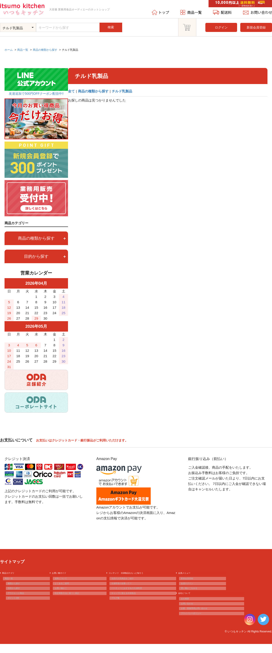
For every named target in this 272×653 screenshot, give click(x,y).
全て (71, 91)
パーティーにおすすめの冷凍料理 (135, 596)
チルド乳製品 (122, 91)
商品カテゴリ (11, 574)
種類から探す (17, 588)
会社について (187, 603)
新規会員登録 (256, 27)
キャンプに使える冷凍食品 (131, 603)
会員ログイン (190, 588)
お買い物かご (64, 596)
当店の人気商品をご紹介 (129, 581)
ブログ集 (118, 610)
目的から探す (45, 256)
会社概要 (187, 610)
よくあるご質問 (66, 588)
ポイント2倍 (17, 610)
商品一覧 (11, 581)
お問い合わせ (190, 617)
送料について (64, 581)
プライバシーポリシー (197, 632)
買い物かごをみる (194, 596)
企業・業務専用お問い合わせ (202, 625)
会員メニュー (187, 574)
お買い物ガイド (63, 574)
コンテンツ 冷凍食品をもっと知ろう (136, 574)
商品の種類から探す (93, 91)
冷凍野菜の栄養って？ (127, 588)
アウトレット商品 (21, 603)
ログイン (221, 27)
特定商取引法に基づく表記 (74, 603)
